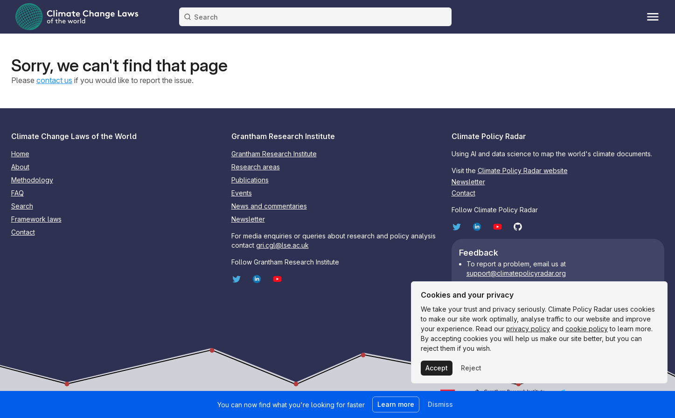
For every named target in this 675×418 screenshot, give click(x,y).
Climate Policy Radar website (523, 170)
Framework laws (36, 219)
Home (20, 154)
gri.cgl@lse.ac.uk (282, 245)
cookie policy (586, 329)
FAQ (17, 193)
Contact (23, 232)
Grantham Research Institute (274, 154)
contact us (54, 80)
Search (22, 206)
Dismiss (440, 404)
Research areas (255, 167)
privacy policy (528, 329)
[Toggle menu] (652, 16)
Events (241, 193)
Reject (471, 368)
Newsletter (248, 219)
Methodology (32, 180)
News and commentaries (269, 206)
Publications (250, 180)
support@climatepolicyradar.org (516, 273)
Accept (436, 368)
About (20, 167)
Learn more (395, 404)
